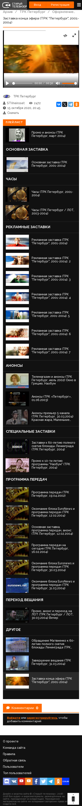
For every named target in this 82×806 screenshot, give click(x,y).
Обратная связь (14, 760)
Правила (9, 754)
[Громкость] (69, 83)
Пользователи (13, 766)
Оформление (63, 12)
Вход (37, 4)
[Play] (7, 83)
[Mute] (57, 83)
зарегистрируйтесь (42, 717)
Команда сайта (14, 747)
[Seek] (22, 83)
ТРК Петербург (32, 12)
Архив (8, 12)
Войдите (13, 717)
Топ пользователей (17, 773)
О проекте (11, 741)
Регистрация (60, 4)
